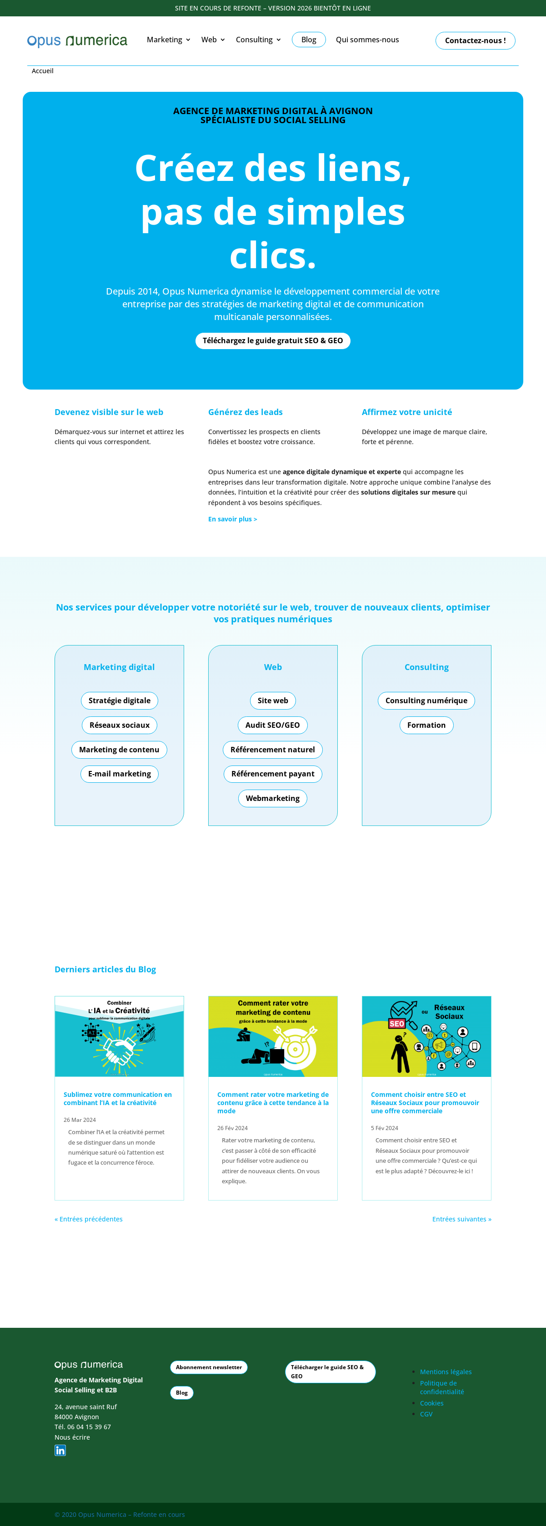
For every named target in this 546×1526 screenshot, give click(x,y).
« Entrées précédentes (89, 1219)
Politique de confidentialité (442, 1387)
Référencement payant (273, 774)
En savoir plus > (232, 519)
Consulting (254, 40)
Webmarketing (273, 798)
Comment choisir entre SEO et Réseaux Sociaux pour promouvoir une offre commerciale (425, 1102)
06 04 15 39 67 (89, 1426)
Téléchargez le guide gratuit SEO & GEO (273, 340)
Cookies (432, 1402)
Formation (426, 725)
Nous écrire (72, 1436)
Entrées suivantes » (461, 1219)
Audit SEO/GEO (272, 725)
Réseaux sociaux (120, 725)
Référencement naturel (272, 750)
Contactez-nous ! (475, 40)
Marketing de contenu (119, 750)
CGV (426, 1414)
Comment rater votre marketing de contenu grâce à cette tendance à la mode (273, 1102)
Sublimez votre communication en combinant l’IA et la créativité (118, 1098)
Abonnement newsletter (209, 1367)
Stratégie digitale (119, 700)
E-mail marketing (119, 774)
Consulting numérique (426, 700)
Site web (273, 700)
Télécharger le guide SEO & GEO (327, 1371)
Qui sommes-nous (367, 40)
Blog (147, 969)
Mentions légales (446, 1371)
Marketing (164, 40)
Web (209, 40)
